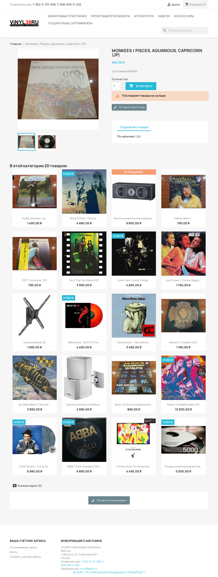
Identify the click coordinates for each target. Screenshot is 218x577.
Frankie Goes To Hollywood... (133, 466)
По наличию (126, 136)
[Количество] (116, 86)
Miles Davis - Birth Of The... (84, 342)
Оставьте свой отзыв (129, 107)
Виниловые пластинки (67, 16)
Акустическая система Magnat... (134, 218)
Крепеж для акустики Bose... (84, 404)
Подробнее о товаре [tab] (134, 127)
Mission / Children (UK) (183, 342)
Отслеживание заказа (23, 547)
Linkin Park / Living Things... (133, 280)
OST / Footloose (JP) (34, 280)
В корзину (141, 86)
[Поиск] (184, 30)
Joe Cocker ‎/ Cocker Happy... (183, 280)
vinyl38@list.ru (88, 568)
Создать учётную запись (25, 556)
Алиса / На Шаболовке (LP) (183, 404)
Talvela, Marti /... (183, 218)
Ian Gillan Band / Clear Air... (35, 404)
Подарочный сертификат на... (183, 466)
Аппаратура (144, 16)
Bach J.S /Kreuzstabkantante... (134, 404)
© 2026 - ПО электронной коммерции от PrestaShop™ (109, 572)
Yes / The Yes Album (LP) (84, 280)
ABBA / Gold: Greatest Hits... (84, 466)
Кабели (164, 16)
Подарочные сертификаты (70, 23)
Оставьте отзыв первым (109, 500)
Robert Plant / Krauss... (84, 218)
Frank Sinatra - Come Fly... (34, 466)
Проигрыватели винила (110, 16)
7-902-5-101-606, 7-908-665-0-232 (57, 4)
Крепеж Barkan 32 (35, 342)
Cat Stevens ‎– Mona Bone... (134, 342)
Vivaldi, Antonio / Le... (34, 218)
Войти (13, 552)
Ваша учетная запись (28, 541)
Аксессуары (184, 16)
